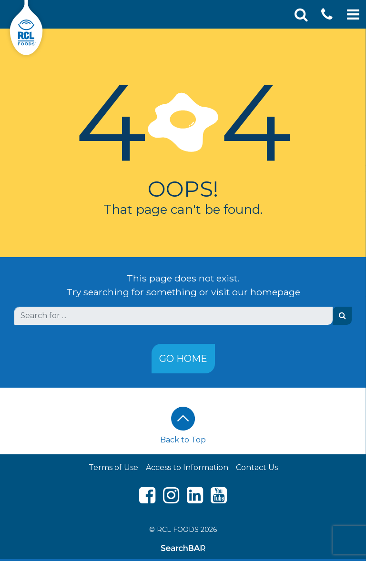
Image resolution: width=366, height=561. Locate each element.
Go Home (183, 358)
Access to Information (187, 467)
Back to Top (183, 425)
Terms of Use (113, 467)
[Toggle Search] (301, 14)
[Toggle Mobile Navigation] (353, 14)
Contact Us (257, 467)
